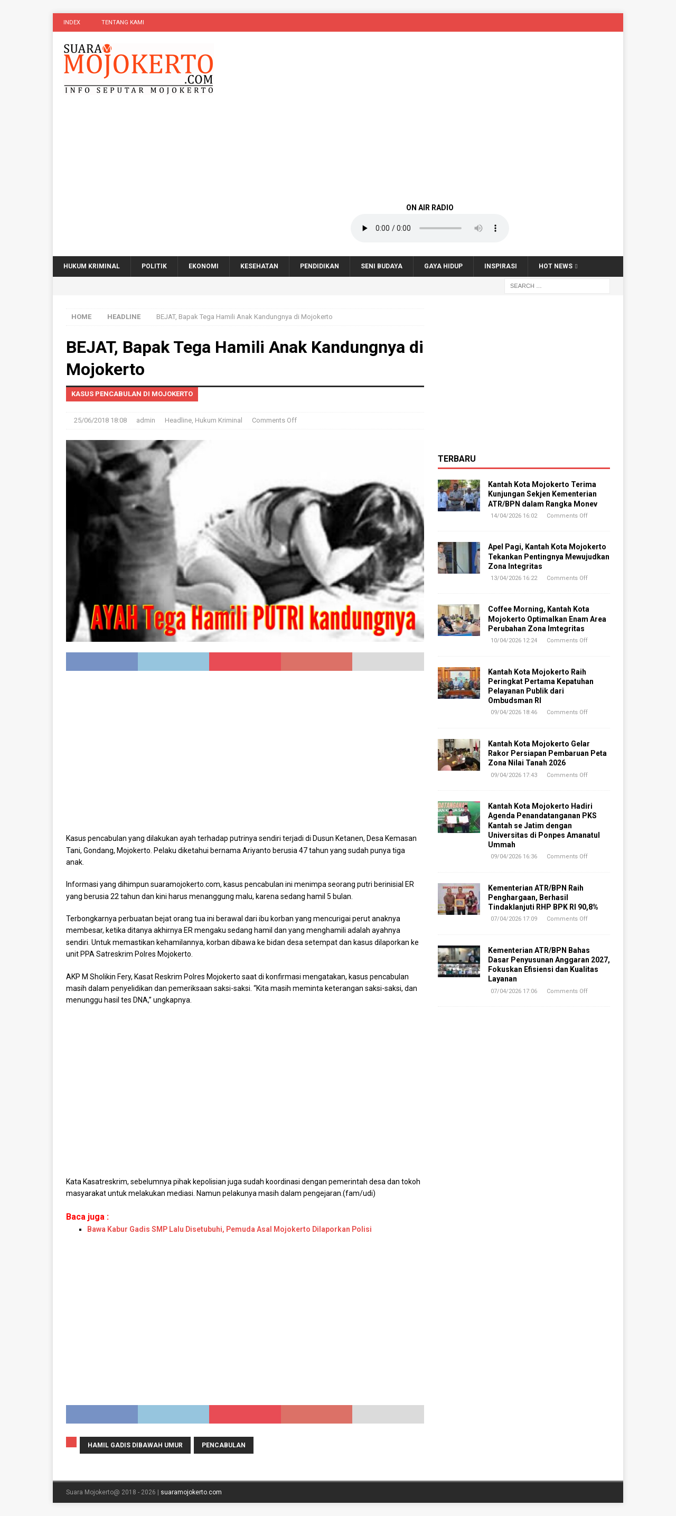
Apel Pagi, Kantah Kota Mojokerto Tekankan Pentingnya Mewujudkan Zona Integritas (548, 556)
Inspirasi (500, 266)
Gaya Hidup (443, 266)
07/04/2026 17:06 (514, 991)
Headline (178, 420)
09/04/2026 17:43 (514, 775)
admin (145, 420)
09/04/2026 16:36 (514, 856)
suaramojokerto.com (191, 1492)
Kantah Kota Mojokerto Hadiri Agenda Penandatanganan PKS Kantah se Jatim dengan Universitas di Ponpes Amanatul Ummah (544, 825)
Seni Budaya (381, 266)
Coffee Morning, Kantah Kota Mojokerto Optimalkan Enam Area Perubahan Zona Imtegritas (547, 618)
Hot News (555, 266)
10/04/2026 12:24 (514, 640)
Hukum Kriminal (91, 266)
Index (71, 22)
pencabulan (224, 1445)
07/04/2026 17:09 (514, 918)
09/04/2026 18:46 (514, 712)
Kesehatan (259, 266)
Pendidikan (319, 266)
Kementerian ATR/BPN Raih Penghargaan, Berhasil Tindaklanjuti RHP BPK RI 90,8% (543, 897)
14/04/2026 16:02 (514, 515)
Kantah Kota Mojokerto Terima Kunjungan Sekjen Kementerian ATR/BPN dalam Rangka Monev (542, 494)
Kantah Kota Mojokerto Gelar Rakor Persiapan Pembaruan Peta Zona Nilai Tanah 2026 (547, 753)
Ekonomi (204, 266)
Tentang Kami (122, 22)
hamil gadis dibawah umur (135, 1445)
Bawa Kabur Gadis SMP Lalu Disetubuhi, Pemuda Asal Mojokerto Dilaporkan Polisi (229, 1229)
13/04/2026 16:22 (514, 578)
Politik (154, 266)
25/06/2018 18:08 (100, 420)
